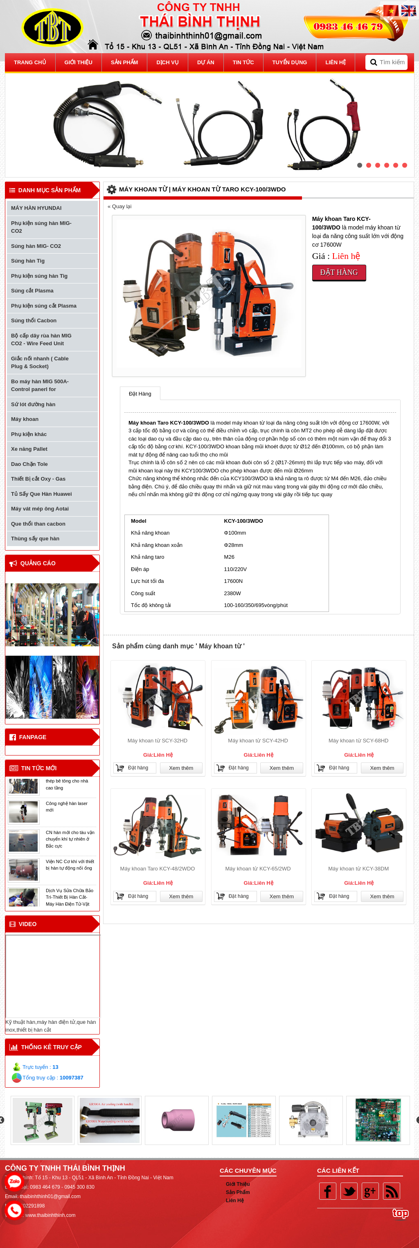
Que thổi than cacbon (38, 524)
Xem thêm (181, 768)
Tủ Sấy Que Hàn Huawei (41, 494)
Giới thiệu (78, 62)
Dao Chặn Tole (29, 464)
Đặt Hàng (140, 394)
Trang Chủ (30, 62)
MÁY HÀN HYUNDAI (36, 208)
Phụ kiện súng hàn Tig (39, 276)
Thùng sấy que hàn (35, 538)
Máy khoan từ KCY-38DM (358, 869)
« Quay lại (119, 206)
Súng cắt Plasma (32, 291)
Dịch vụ (167, 62)
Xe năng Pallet (29, 449)
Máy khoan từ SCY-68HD (359, 741)
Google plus (370, 1191)
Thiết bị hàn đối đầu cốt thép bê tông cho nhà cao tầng (69, 783)
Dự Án (205, 62)
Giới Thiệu (238, 1184)
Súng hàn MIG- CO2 (36, 246)
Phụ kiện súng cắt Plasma (44, 306)
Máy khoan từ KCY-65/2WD (258, 869)
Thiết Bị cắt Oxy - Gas (38, 479)
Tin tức (243, 62)
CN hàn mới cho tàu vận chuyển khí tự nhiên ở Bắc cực (70, 841)
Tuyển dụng (290, 62)
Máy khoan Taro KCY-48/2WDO (157, 869)
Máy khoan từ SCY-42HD (258, 741)
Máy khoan (24, 419)
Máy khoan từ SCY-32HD (158, 741)
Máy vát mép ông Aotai (40, 509)
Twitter (349, 1191)
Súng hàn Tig (28, 261)
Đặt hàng (339, 272)
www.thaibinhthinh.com (50, 1215)
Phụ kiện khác (29, 434)
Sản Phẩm (124, 62)
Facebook (327, 1191)
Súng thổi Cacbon (33, 320)
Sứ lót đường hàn (33, 404)
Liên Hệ (335, 62)
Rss (391, 1191)
